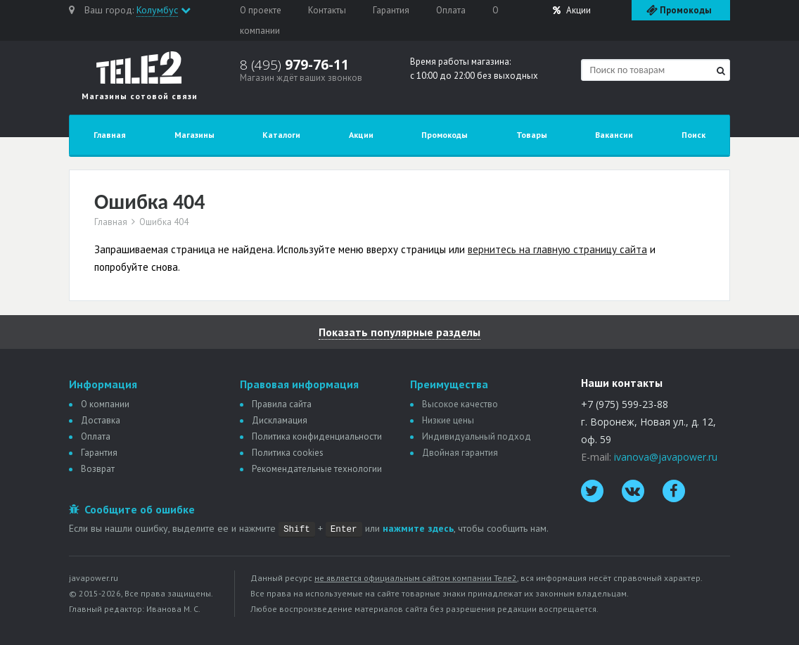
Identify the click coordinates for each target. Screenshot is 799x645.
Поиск (693, 134)
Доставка (100, 420)
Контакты (327, 10)
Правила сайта (282, 404)
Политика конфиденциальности (317, 436)
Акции (572, 10)
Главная (110, 134)
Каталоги (281, 134)
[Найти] (721, 70)
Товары (531, 134)
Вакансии (614, 134)
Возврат (98, 469)
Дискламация (279, 420)
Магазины (194, 134)
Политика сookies (288, 453)
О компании (105, 404)
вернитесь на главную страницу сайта (557, 249)
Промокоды (444, 134)
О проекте (260, 10)
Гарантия (391, 10)
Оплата (451, 10)
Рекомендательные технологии (317, 469)
